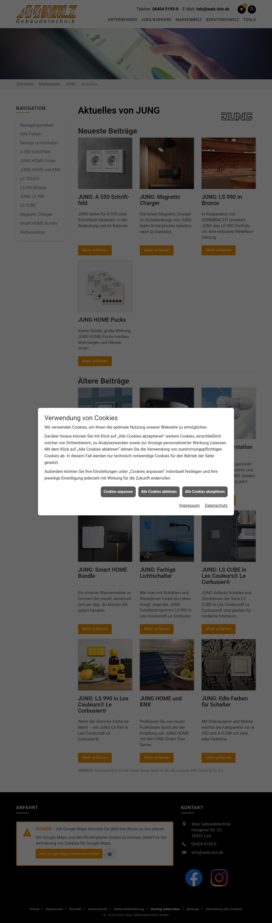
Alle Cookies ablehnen (159, 488)
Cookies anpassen (118, 488)
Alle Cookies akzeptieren (205, 488)
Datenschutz (216, 502)
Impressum (189, 502)
